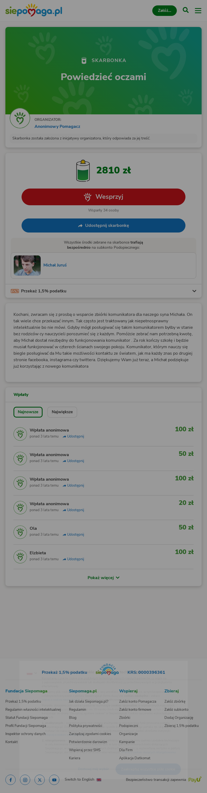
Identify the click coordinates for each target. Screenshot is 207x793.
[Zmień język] (15, 662)
